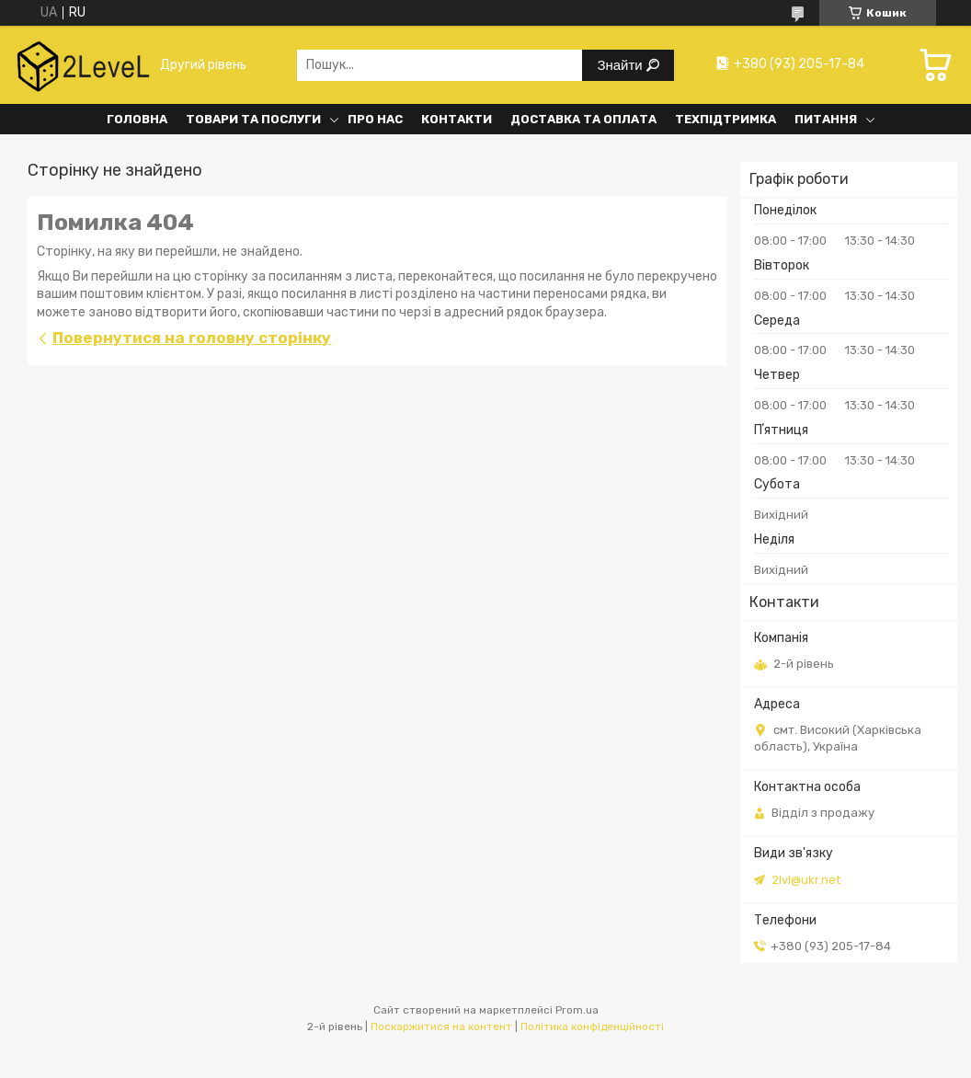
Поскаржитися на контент (441, 1026)
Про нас (375, 119)
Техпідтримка (725, 119)
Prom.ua (577, 1009)
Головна (137, 119)
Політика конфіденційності (592, 1026)
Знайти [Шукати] (621, 65)
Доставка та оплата (583, 119)
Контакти (456, 119)
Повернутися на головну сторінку (191, 337)
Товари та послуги (253, 119)
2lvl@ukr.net (805, 880)
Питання (825, 119)
